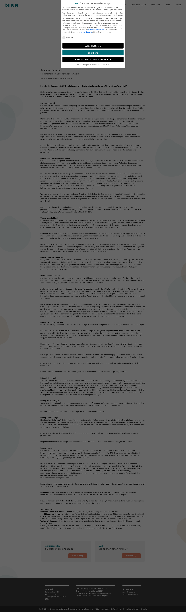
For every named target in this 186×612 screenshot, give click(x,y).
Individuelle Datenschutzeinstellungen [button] (93, 59)
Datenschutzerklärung (96, 29)
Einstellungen (86, 32)
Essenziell (67, 37)
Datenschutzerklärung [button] (94, 64)
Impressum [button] (105, 64)
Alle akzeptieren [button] (93, 45)
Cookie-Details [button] (81, 64)
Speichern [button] (93, 52)
